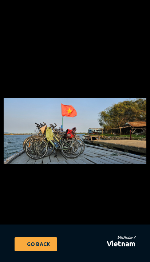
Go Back (38, 244)
